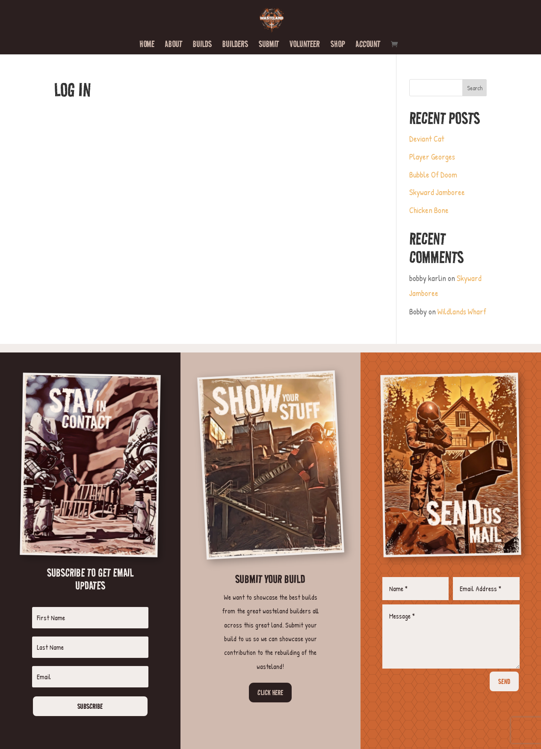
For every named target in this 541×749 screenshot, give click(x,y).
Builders (235, 45)
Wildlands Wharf (462, 311)
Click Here (270, 692)
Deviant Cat (426, 138)
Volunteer (305, 45)
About (173, 45)
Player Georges (432, 156)
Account (368, 45)
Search (474, 88)
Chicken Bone (429, 210)
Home (146, 45)
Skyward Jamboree (437, 192)
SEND (504, 681)
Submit (269, 45)
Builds (202, 45)
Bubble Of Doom (433, 174)
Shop (338, 45)
